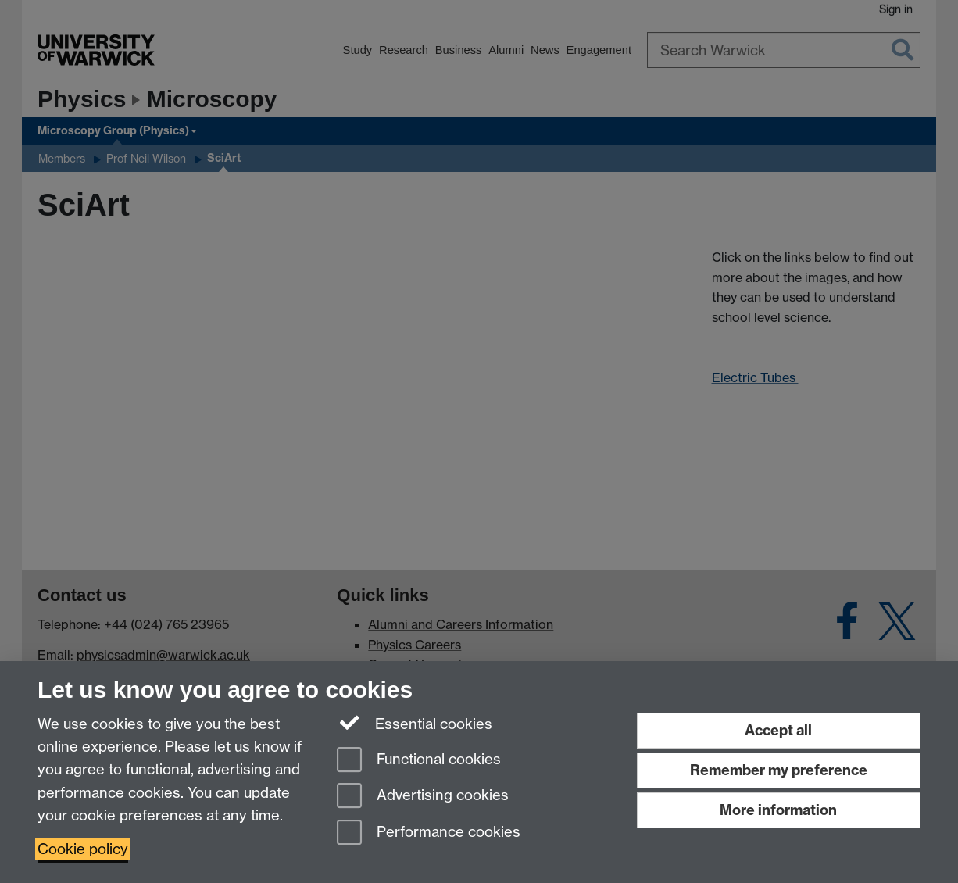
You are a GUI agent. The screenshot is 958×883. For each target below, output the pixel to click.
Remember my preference (778, 770)
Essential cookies (414, 723)
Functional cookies (419, 760)
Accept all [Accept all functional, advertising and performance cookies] (778, 730)
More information (778, 810)
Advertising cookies (423, 796)
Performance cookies (428, 833)
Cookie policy (83, 849)
